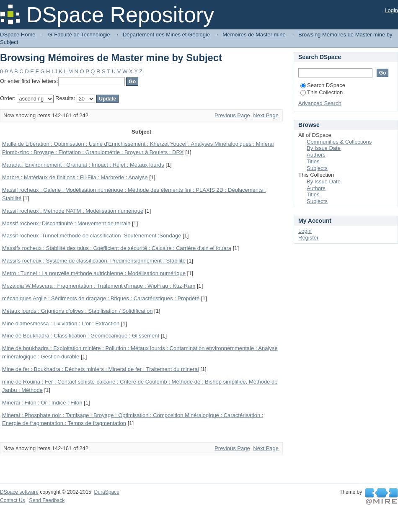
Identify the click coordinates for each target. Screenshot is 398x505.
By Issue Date (324, 148)
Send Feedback (47, 500)
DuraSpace (106, 492)
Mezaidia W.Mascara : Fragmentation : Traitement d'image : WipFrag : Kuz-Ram (98, 286)
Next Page (266, 115)
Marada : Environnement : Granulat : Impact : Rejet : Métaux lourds (83, 165)
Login (391, 10)
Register (308, 237)
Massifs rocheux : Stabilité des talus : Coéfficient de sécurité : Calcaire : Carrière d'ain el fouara (116, 248)
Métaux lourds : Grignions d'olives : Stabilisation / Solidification (77, 311)
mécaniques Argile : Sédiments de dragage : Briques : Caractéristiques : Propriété (100, 298)
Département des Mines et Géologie (166, 34)
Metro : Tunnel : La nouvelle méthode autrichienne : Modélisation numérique (94, 273)
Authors (316, 155)
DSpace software (19, 492)
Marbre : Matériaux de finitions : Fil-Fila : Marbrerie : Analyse (75, 177)
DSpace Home (18, 34)
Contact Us (12, 500)
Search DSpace (322, 85)
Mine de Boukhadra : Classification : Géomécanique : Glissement (80, 335)
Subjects (317, 168)
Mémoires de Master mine (253, 34)
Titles (313, 161)
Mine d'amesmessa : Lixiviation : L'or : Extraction (60, 323)
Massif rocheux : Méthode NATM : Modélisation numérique (72, 211)
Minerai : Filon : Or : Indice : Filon (42, 402)
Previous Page (232, 115)
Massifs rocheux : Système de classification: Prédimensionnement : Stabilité (94, 261)
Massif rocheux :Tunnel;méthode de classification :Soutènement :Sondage (91, 235)
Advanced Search (319, 103)
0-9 (4, 71)
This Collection (321, 92)
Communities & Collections (339, 142)
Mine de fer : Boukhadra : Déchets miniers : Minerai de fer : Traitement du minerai (100, 369)
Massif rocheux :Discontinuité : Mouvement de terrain (66, 223)
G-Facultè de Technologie (79, 34)
